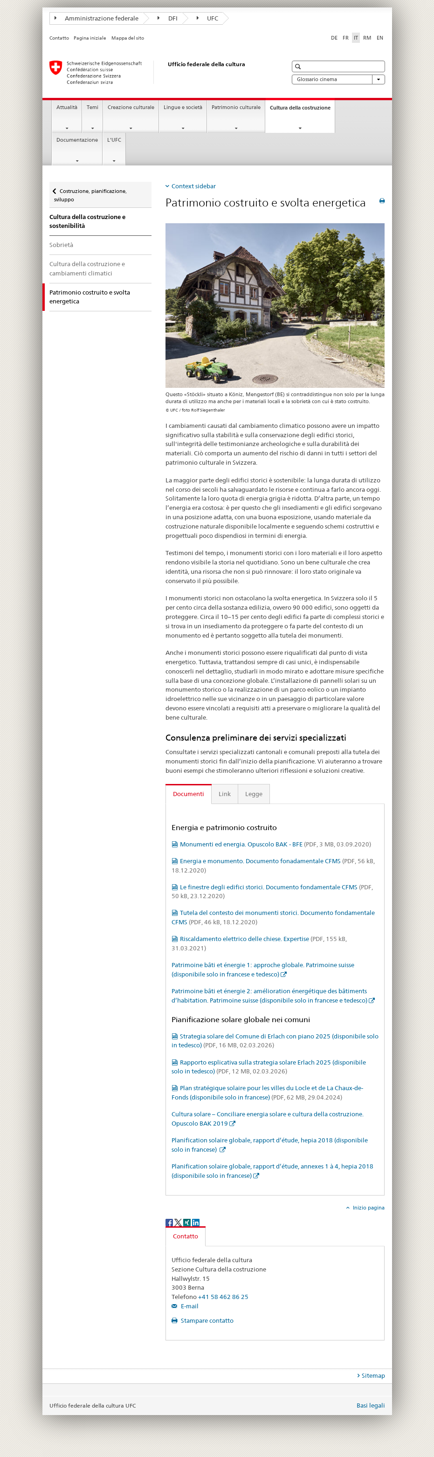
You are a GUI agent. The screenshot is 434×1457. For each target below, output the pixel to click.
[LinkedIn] (196, 1221)
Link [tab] (225, 793)
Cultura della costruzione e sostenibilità (87, 221)
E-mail (189, 1306)
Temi (92, 107)
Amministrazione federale (97, 18)
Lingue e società (183, 107)
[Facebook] (169, 1221)
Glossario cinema (338, 79)
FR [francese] (346, 37)
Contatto (59, 38)
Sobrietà (61, 244)
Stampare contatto (206, 1320)
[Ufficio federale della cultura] (159, 72)
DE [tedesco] (334, 37)
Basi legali (371, 1405)
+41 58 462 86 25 (223, 1296)
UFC (208, 18)
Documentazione (77, 140)
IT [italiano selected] (356, 37)
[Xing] (187, 1221)
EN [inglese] (380, 37)
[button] (299, 66)
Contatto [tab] (185, 1236)
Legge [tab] (253, 793)
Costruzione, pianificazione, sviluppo (90, 192)
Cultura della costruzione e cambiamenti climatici (87, 268)
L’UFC (114, 140)
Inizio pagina (368, 1207)
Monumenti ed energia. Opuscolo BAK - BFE (275, 844)
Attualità (66, 107)
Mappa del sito (127, 38)
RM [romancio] (367, 37)
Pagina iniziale (90, 38)
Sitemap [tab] (373, 1375)
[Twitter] (178, 1221)
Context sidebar (194, 186)
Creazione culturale (131, 107)
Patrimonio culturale (236, 107)
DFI (168, 18)
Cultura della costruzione (302, 110)
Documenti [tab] (188, 793)
